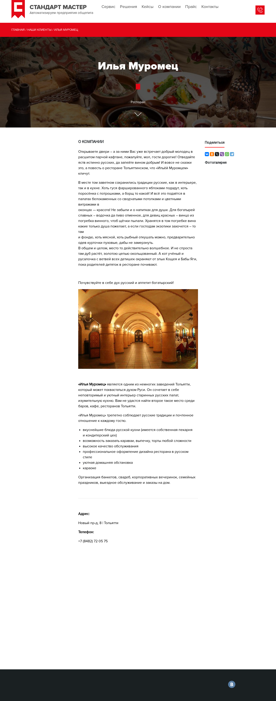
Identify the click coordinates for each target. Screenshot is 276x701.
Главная (18, 30)
